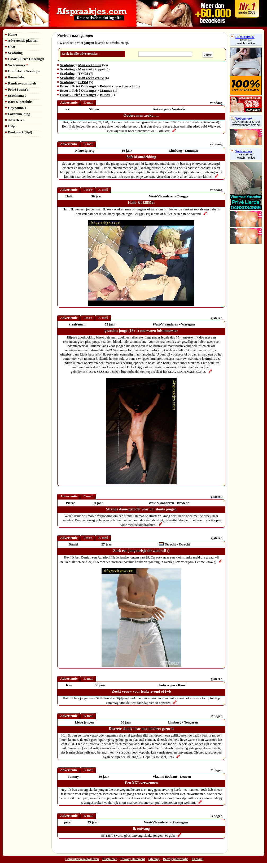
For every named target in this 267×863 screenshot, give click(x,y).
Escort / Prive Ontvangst (24, 59)
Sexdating (14, 53)
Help (10, 126)
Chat (10, 47)
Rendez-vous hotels (20, 83)
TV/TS (83, 73)
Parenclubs (14, 77)
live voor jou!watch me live (246, 156)
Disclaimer (109, 859)
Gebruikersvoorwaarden (82, 859)
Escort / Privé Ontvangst (78, 86)
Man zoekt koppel (91, 69)
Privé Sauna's (16, 89)
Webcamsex (16, 65)
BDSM (83, 82)
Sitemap (154, 859)
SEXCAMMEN (243, 37)
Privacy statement (132, 859)
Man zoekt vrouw (91, 78)
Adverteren (15, 120)
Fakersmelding (17, 114)
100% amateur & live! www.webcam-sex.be (246, 123)
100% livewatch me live (246, 42)
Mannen (106, 90)
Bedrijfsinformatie (175, 859)
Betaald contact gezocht (117, 86)
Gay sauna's (15, 108)
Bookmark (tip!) (18, 132)
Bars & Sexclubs (18, 102)
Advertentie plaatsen (21, 41)
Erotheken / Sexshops (22, 71)
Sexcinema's (15, 96)
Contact (197, 859)
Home (11, 34)
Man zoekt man (89, 65)
